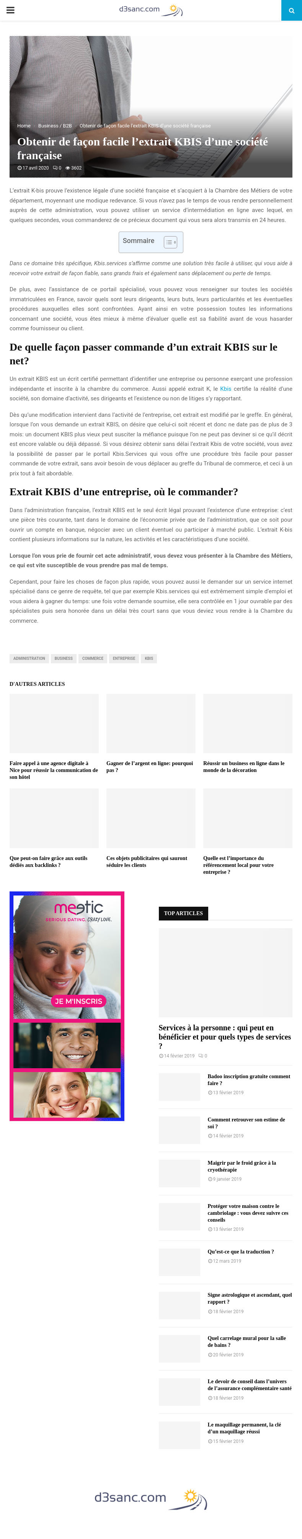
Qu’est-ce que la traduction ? (241, 1252)
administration (29, 658)
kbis (149, 658)
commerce (92, 658)
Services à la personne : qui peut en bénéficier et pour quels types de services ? (225, 1036)
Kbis (225, 388)
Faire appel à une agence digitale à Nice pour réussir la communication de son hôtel (54, 770)
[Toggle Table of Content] (166, 242)
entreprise (124, 658)
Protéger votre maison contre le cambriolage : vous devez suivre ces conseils (248, 1213)
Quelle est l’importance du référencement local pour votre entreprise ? (238, 865)
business (64, 658)
